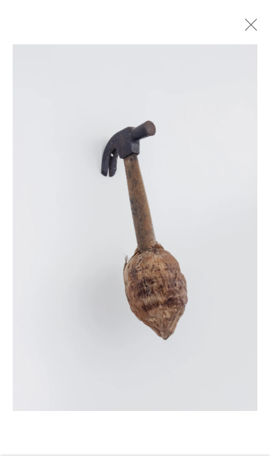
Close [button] (247, 28)
